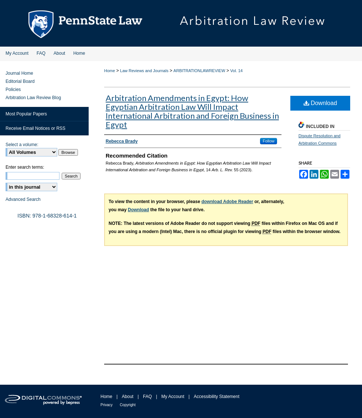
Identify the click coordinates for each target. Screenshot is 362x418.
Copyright (128, 405)
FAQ (147, 396)
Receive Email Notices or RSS (35, 128)
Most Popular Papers (26, 114)
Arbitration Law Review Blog (33, 97)
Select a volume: (22, 144)
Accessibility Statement (216, 396)
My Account (172, 396)
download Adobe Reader (227, 201)
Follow (268, 141)
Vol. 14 (236, 70)
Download (320, 103)
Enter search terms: (25, 167)
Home (109, 70)
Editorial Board (20, 81)
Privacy (106, 405)
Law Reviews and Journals (144, 70)
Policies (13, 89)
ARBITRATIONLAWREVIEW (199, 70)
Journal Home (19, 73)
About (127, 396)
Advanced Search (23, 199)
